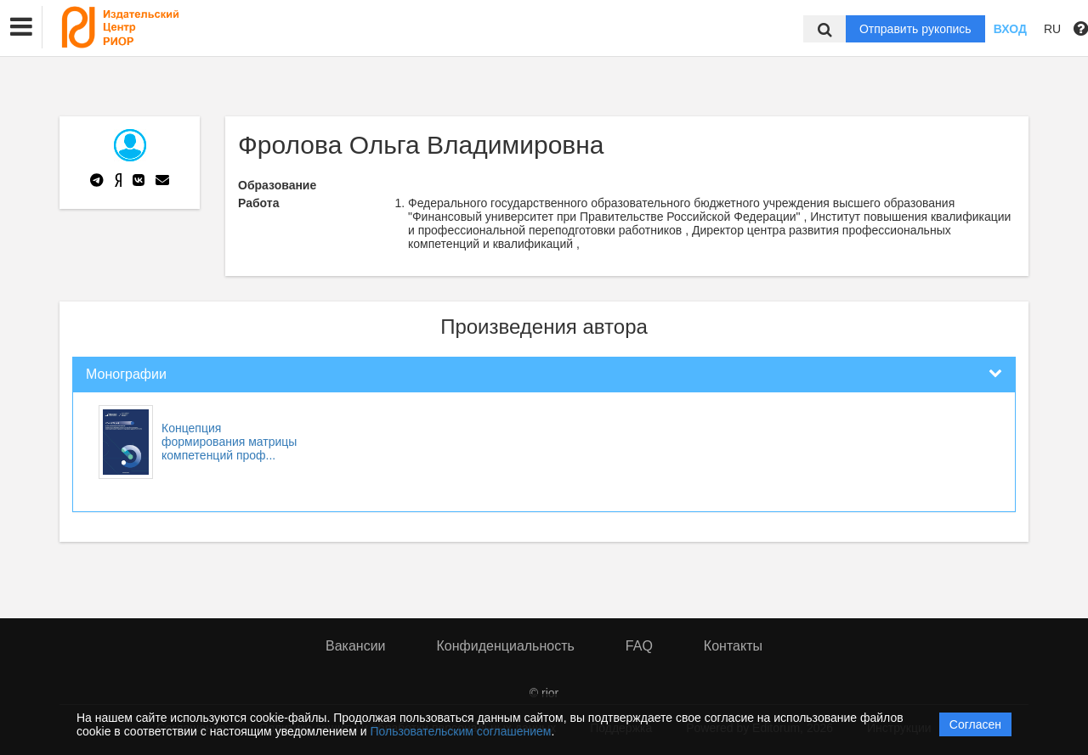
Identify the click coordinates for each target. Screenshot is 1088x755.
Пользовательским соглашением (461, 731)
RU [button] (1052, 29)
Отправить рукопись (915, 29)
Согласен (975, 724)
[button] (21, 27)
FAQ (639, 646)
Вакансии (356, 646)
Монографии (126, 374)
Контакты (733, 646)
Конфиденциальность (506, 646)
